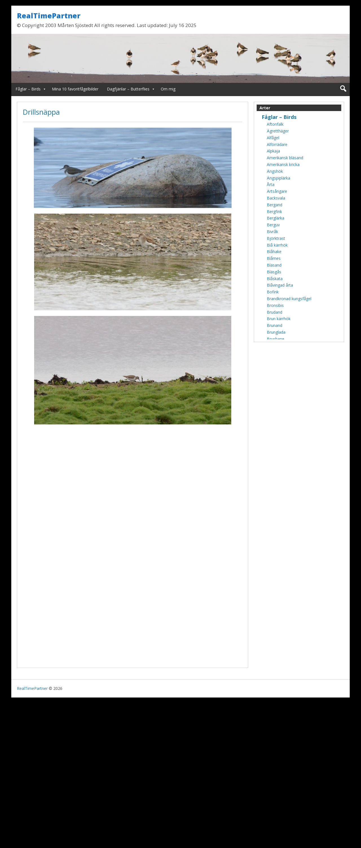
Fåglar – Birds (28, 89)
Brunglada (276, 332)
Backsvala (276, 198)
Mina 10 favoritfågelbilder (75, 89)
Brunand (274, 325)
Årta (270, 184)
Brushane (275, 339)
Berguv (273, 224)
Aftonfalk (275, 124)
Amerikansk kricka (283, 164)
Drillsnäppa (41, 112)
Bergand (274, 204)
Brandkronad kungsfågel (289, 298)
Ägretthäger (278, 131)
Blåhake (274, 251)
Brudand (274, 312)
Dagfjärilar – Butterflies (128, 89)
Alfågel (273, 137)
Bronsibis (275, 305)
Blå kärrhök (277, 245)
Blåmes (274, 258)
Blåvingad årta (280, 285)
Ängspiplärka (278, 178)
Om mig (168, 89)
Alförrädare (277, 144)
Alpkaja (273, 151)
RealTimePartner (48, 15)
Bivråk (272, 231)
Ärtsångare (277, 191)
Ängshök (275, 171)
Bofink (273, 292)
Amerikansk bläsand (285, 157)
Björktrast (276, 238)
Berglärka (275, 218)
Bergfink (274, 211)
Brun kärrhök (278, 318)
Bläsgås (274, 271)
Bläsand (274, 265)
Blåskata (275, 278)
